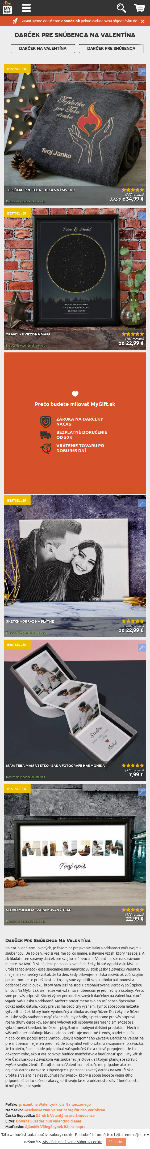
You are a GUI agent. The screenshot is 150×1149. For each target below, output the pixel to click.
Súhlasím (116, 1142)
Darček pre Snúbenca (111, 48)
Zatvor (142, 21)
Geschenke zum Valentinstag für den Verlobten (64, 1110)
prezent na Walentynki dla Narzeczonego (55, 1104)
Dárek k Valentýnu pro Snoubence (65, 1116)
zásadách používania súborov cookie (72, 1142)
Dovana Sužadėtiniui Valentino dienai (48, 1121)
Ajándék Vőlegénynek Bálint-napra (55, 1127)
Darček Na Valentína (42, 48)
